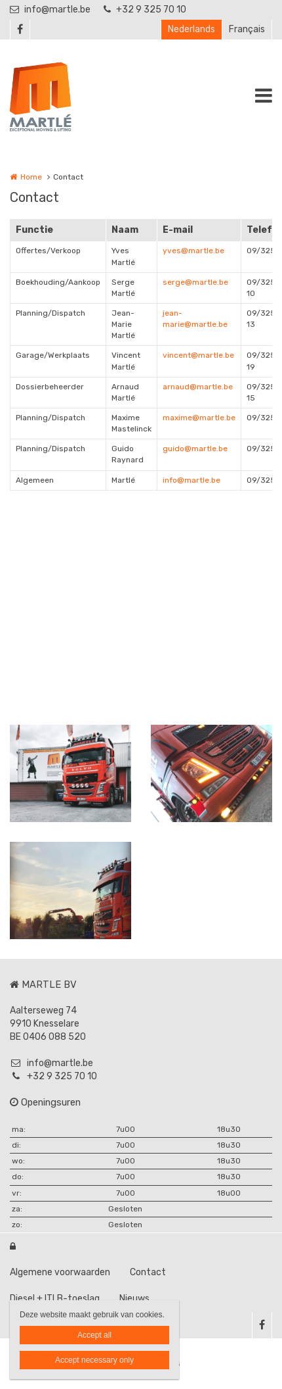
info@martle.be (50, 9)
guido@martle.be (195, 448)
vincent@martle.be (198, 355)
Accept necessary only (94, 1360)
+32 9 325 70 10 (145, 9)
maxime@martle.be (199, 417)
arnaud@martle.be (198, 386)
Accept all (94, 1335)
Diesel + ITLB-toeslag (55, 1298)
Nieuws (134, 1298)
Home (31, 177)
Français (247, 29)
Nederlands (191, 29)
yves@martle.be (193, 250)
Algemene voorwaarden (60, 1272)
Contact (148, 1272)
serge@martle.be (195, 282)
